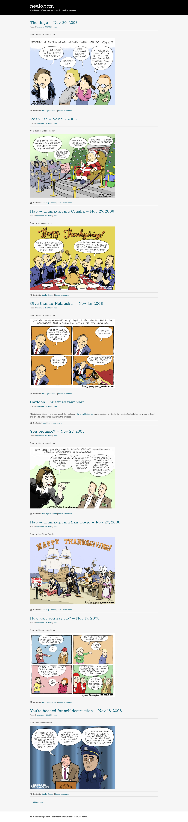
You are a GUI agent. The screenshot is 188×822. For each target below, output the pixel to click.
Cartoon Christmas (85, 414)
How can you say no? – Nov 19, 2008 (64, 618)
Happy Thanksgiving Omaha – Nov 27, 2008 (72, 211)
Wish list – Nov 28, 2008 (53, 119)
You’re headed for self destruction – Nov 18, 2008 (76, 710)
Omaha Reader (48, 295)
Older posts (36, 802)
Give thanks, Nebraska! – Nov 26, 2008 (66, 303)
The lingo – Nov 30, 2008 (54, 22)
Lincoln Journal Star (49, 110)
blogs (44, 423)
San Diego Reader (49, 203)
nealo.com (42, 6)
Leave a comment (65, 110)
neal (55, 27)
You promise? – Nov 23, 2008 (57, 431)
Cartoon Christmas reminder (57, 402)
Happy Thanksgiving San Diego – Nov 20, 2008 (75, 522)
